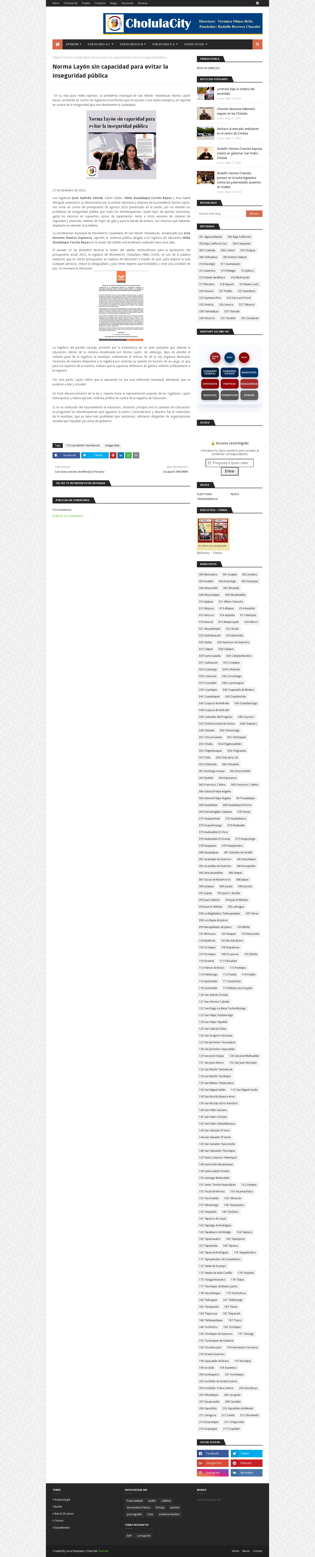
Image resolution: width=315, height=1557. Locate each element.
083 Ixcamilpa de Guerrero (215, 866)
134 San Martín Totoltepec (215, 1076)
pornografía (134, 1514)
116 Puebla (248, 974)
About (246, 1551)
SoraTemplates (75, 1551)
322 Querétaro (247, 291)
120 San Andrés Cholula (213, 994)
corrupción (144, 1535)
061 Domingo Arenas (212, 771)
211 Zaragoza (207, 1415)
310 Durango (207, 264)
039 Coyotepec (208, 689)
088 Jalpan (242, 879)
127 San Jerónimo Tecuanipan (217, 1042)
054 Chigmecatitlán (230, 744)
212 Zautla (228, 1415)
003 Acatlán (206, 581)
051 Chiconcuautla (210, 737)
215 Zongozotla (234, 1422)
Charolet (103, 1551)
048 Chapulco (248, 723)
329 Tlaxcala (232, 311)
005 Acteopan (250, 581)
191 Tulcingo (246, 1333)
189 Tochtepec (232, 1327)
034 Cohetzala (231, 669)
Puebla (86, 3)
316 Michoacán (240, 277)
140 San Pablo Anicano (213, 1110)
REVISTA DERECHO (208, 68)
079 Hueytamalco (232, 845)
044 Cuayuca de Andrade (214, 710)
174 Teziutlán (246, 1272)
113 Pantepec (238, 967)
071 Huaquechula (209, 818)
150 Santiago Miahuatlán (214, 1178)
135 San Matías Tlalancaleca (216, 1083)
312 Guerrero (207, 270)
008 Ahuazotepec (209, 594)
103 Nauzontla (250, 933)
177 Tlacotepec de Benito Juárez (218, 1286)
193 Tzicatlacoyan (210, 1347)
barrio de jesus (64, 1513)
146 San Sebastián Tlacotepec (217, 1150)
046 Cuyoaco (246, 716)
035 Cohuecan (208, 676)
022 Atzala (232, 628)
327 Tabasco (247, 304)
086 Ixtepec (235, 872)
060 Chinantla (230, 764)
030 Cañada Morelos (239, 655)
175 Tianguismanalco (212, 1279)
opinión (174, 1507)
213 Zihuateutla (249, 1415)
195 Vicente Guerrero (212, 1354)
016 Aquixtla (227, 615)
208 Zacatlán (233, 1401)
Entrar (229, 471)
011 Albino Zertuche (231, 601)
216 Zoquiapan (208, 1428)
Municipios (249, 372)
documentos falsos (138, 1507)
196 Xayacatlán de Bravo (214, 1361)
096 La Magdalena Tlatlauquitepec (219, 913)
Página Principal (62, 57)
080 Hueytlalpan (209, 852)
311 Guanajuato (230, 264)
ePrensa (142, 3)
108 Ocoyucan (230, 954)
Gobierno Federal (210, 372)
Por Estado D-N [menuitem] (131, 44)
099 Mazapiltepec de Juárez (215, 927)
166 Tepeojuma (235, 1239)
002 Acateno (249, 574)
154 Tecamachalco (241, 1191)
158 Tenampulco (234, 1205)
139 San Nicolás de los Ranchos (218, 1103)
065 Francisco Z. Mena (244, 784)
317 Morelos (206, 284)
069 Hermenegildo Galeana (215, 811)
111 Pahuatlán (228, 961)
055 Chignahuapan (210, 750)
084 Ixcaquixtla (246, 866)
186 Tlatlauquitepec (211, 1320)
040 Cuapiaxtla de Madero (238, 689)
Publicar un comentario (67, 516)
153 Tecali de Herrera (212, 1191)
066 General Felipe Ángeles (215, 798)
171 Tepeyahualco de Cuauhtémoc (220, 1259)
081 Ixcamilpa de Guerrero (215, 859)
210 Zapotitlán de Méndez (237, 1408)
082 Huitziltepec (246, 859)
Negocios (210, 395)
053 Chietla (206, 744)
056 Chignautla (237, 750)
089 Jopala (226, 886)
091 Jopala (205, 893)
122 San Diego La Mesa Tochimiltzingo (222, 1008)
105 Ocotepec (207, 947)
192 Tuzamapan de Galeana (216, 1340)
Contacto (100, 3)
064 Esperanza (227, 777)
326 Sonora (226, 304)
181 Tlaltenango (233, 1300)
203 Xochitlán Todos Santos (216, 1388)
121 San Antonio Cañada (214, 1001)
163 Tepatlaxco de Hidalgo (215, 1232)
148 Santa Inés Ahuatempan (216, 1164)
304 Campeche (241, 243)
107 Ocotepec (207, 954)
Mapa (113, 3)
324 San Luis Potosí (238, 297)
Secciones (127, 3)
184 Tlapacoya (208, 1313)
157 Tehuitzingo (209, 1205)
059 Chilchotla (208, 764)
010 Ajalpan (206, 601)
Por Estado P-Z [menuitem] (163, 44)
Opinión (249, 395)
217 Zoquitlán (231, 1428)
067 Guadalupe (245, 798)
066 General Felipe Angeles (215, 791)
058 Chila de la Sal (227, 757)
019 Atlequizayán (228, 622)
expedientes (62, 1527)
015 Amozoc (206, 615)
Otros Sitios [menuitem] (194, 44)
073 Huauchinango (210, 825)
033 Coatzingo (208, 669)
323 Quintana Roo (210, 297)
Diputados (210, 384)
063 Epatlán (206, 777)
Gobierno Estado (229, 372)
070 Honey (243, 811)
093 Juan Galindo (209, 900)
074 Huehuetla (236, 825)
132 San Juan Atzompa (243, 1062)
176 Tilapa (237, 1279)
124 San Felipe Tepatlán (213, 1022)
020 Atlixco (251, 622)
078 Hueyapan (207, 845)
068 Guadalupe (208, 805)
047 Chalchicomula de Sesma (217, 723)
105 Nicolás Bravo (232, 940)
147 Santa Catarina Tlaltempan (218, 1157)
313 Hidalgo (228, 270)
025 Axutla (205, 642)
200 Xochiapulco (209, 1374)
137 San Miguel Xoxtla (244, 1089)
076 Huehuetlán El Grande (214, 839)
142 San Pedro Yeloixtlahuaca (217, 1123)
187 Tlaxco (235, 1320)
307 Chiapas (247, 250)
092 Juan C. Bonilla (228, 893)
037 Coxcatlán (208, 683)
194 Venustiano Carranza (242, 1347)
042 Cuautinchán (235, 696)
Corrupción (229, 395)
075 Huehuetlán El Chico (213, 832)
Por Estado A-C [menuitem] (99, 44)
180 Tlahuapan (208, 1300)
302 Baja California (239, 236)
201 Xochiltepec (234, 1374)
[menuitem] (57, 44)
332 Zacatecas (250, 318)
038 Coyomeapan (233, 683)
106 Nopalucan (230, 947)
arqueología (62, 1499)
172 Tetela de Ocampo (212, 1266)
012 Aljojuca (206, 608)
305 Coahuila (207, 250)
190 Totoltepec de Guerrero (216, 1333)
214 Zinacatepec (209, 1422)
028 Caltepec (226, 649)
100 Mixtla (243, 927)
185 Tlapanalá (231, 1313)
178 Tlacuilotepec (209, 1293)
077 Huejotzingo (246, 839)
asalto (152, 1500)
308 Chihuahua (208, 257)
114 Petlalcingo (208, 974)
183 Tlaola (230, 1306)
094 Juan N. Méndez (210, 906)
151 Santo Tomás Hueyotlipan (217, 1184)
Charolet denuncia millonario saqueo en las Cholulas (236, 111)
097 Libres (252, 913)
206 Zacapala (232, 1394)
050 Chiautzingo (230, 730)
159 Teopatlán (208, 1211)
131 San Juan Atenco (211, 1062)
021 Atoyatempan (209, 628)
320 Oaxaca (206, 291)
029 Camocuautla (210, 655)
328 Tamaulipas (209, 311)
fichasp (160, 1507)
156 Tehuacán (232, 1198)
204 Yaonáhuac (248, 1388)
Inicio (55, 3)
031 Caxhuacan (208, 662)
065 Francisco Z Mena (212, 784)
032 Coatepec (231, 662)
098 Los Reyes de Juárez (213, 920)
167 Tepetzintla (208, 1245)
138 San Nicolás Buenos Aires (217, 1096)
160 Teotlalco (230, 1211)
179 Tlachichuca (236, 1293)
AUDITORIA (204, 494)
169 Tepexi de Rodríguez (213, 1252)
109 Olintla (250, 954)
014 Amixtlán (247, 608)
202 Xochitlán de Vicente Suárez (218, 1381)
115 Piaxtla (229, 974)
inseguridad (82, 57)
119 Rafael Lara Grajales (237, 988)
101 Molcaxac (207, 933)
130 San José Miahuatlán (244, 1055)
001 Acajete (230, 574)
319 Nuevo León (249, 284)
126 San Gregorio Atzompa (215, 1035)
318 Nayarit (227, 284)
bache (58, 1506)
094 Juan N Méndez (236, 900)
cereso (58, 1520)
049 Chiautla (206, 730)
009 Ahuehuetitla (235, 594)
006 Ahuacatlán (208, 588)
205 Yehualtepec (209, 1394)
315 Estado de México (212, 277)
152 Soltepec (249, 1184)
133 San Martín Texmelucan (83, 445)
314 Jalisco (247, 270)
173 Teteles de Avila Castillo (215, 1272)
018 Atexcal (206, 622)
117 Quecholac (232, 981)
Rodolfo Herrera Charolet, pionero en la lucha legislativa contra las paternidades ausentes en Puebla (239, 180)
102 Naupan (228, 933)
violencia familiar (169, 1514)
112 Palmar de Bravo (211, 967)
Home (235, 1551)
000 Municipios (208, 574)
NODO (244, 357)
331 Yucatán (228, 318)
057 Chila (204, 757)
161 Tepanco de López (212, 1218)
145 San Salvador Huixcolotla (217, 1144)
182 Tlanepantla (209, 1306)
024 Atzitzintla (234, 635)
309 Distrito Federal (235, 257)
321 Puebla (225, 291)
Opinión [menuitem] (72, 44)
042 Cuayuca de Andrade (214, 703)
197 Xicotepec (242, 1361)
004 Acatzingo (227, 581)
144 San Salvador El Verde (215, 1137)
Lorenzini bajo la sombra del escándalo (235, 91)
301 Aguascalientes (210, 236)
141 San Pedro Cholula (213, 1116)
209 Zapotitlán (208, 1408)
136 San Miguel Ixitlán (212, 1089)
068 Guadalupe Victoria (237, 805)
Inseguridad (249, 384)
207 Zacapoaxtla (209, 1401)
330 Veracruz (207, 318)
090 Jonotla (245, 886)
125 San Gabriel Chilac (212, 1028)
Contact (257, 1551)
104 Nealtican (207, 940)
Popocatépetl (135, 1500)
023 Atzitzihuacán (209, 635)
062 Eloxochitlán (240, 771)
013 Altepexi (226, 608)
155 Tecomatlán (209, 1198)
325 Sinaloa (206, 304)
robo (150, 1514)
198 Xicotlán (206, 1367)
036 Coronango (232, 676)
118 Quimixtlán (208, 988)
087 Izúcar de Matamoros (215, 879)
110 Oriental (206, 961)
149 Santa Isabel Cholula (214, 1171)
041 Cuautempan (209, 696)
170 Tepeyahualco (245, 1252)
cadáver (166, 1500)
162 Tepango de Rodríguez (215, 1225)
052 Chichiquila (236, 737)
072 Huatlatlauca (236, 818)
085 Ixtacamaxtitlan (211, 872)
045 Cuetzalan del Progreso (216, 716)
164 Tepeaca (244, 1232)
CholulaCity (71, 3)
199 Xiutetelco (228, 1367)
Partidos (229, 384)
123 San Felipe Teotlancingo (216, 1015)
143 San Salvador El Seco (214, 1130)
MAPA (230, 357)
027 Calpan (206, 649)
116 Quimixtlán (208, 981)
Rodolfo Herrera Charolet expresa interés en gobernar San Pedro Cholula (239, 153)
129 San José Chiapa (211, 1055)
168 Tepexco (230, 1245)
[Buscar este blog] (221, 213)
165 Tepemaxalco (209, 1239)
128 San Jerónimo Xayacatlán (217, 1049)
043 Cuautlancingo (245, 703)
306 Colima (228, 250)
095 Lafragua (236, 906)
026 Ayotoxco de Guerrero (233, 642)
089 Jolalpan (206, 886)
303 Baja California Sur (213, 243)
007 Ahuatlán (231, 588)
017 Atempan (248, 615)
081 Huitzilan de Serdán (238, 852)
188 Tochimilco (208, 1327)
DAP (129, 1535)
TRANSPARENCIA (207, 499)
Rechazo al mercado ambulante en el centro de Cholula (238, 131)
